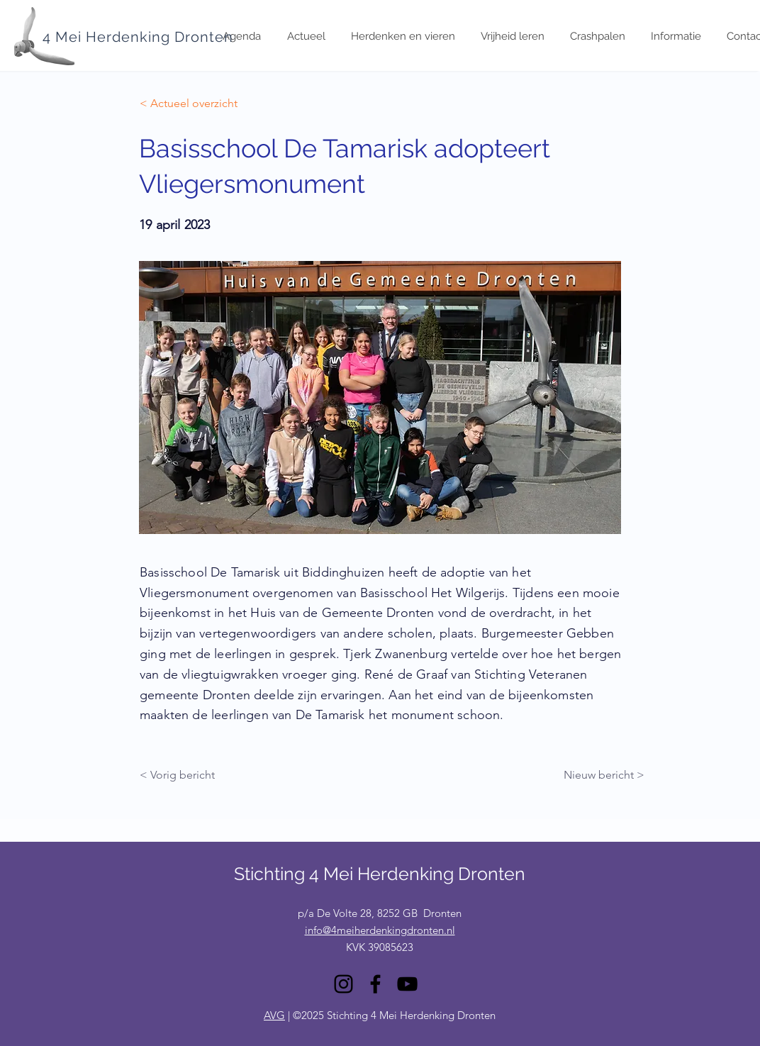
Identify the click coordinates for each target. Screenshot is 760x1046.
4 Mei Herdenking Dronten (138, 36)
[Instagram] (343, 984)
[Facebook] (375, 984)
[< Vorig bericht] (186, 775)
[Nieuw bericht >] (597, 775)
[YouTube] (407, 984)
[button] (675, 36)
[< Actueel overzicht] (189, 103)
